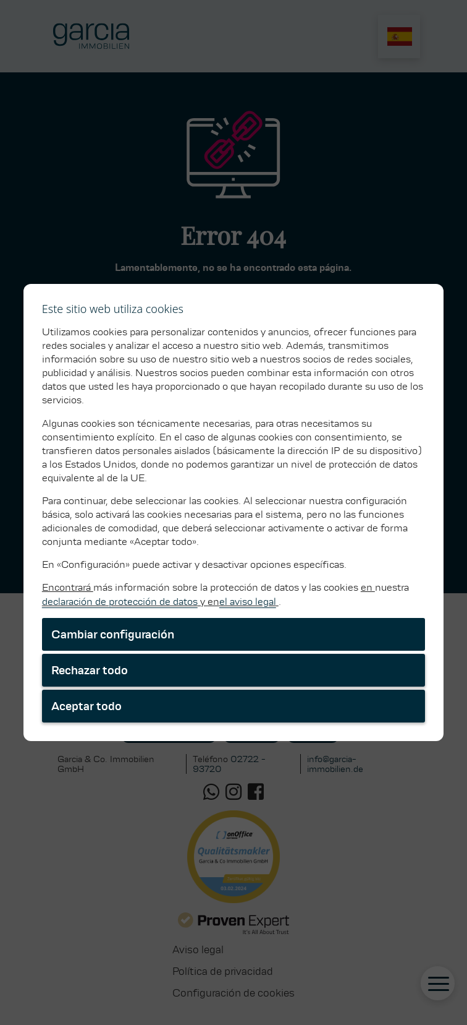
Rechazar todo (89, 670)
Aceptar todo (86, 706)
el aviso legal (247, 601)
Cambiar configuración (112, 634)
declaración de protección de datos (120, 601)
